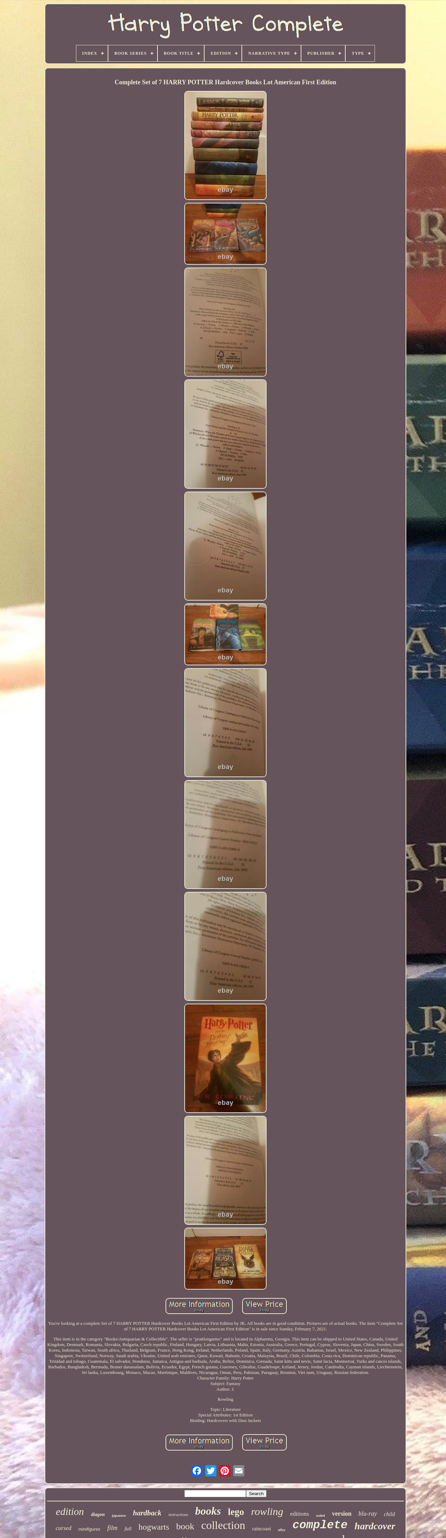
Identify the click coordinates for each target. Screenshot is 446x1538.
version (342, 1513)
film (112, 1527)
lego (236, 1512)
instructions (178, 1514)
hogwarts (153, 1526)
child (389, 1514)
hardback (147, 1513)
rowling (267, 1511)
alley (281, 1530)
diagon (98, 1514)
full (127, 1528)
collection (223, 1525)
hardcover (375, 1526)
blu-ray (368, 1513)
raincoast (261, 1528)
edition (70, 1511)
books (208, 1511)
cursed (63, 1528)
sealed (320, 1515)
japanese (119, 1515)
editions (299, 1513)
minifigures (89, 1529)
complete (319, 1525)
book (185, 1526)
